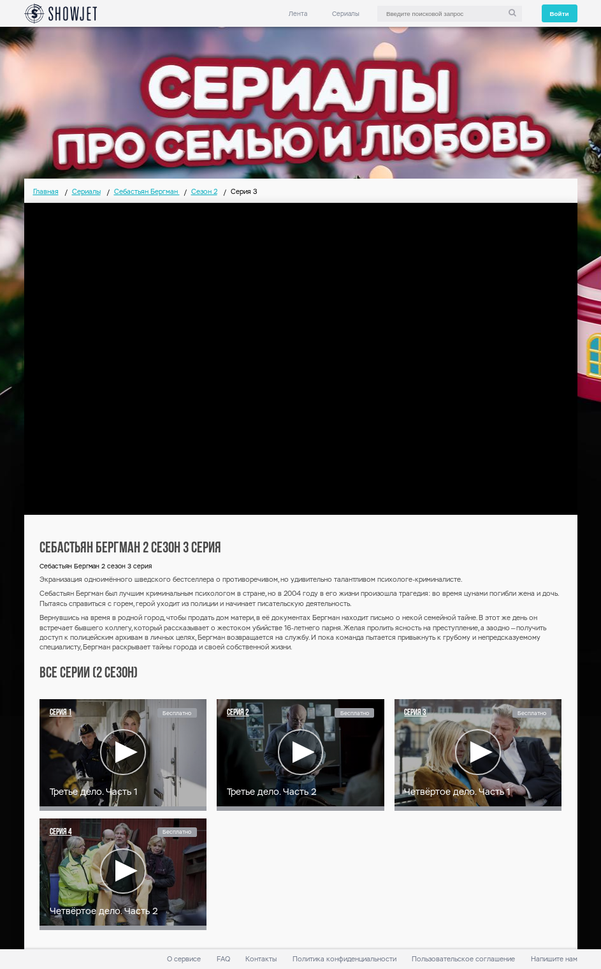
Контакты (261, 959)
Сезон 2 (204, 192)
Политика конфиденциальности (344, 959)
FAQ (223, 959)
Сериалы (345, 14)
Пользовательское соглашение (463, 959)
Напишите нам (554, 959)
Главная (46, 192)
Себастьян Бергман (147, 192)
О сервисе (184, 959)
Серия (61, 713)
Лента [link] (298, 14)
